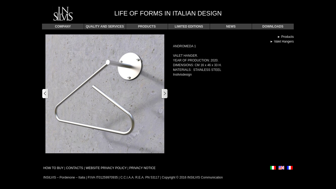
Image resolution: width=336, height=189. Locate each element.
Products (287, 37)
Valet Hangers (284, 41)
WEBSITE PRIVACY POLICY (106, 168)
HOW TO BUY (53, 168)
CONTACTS (74, 168)
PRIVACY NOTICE (142, 168)
